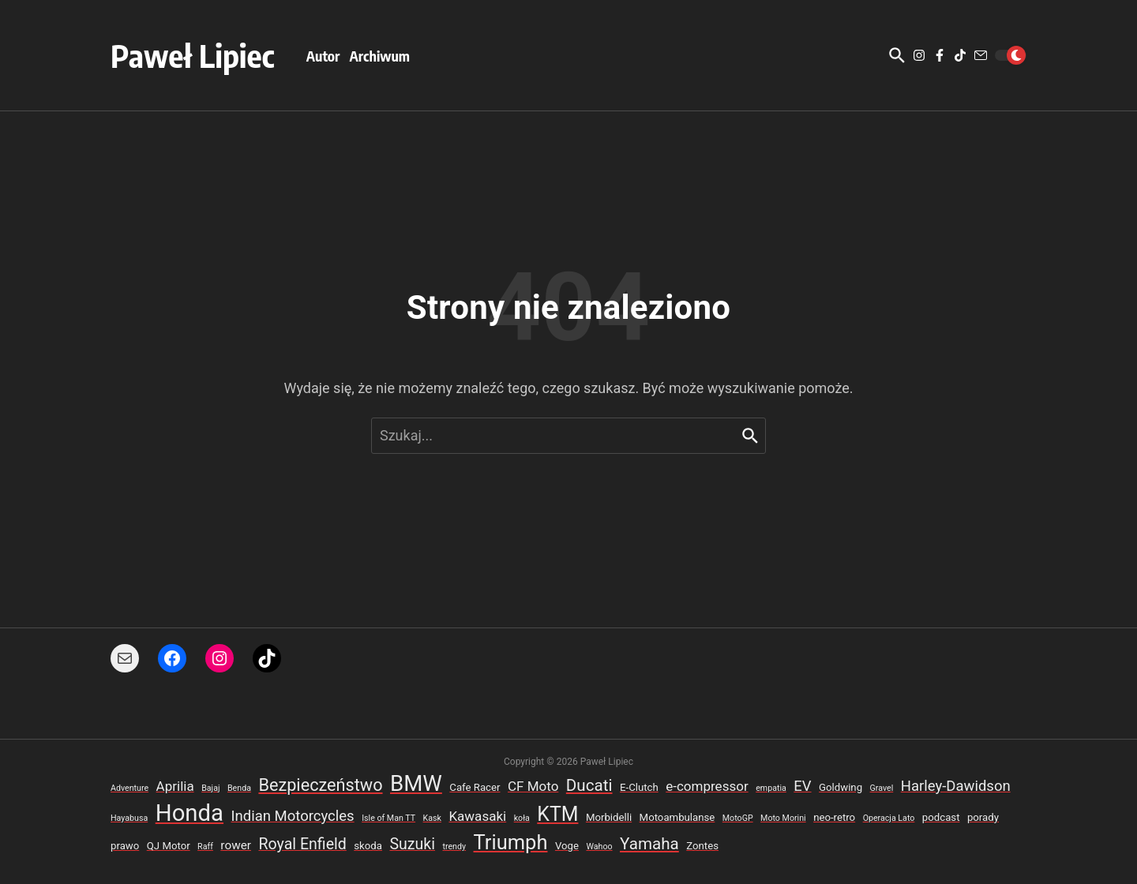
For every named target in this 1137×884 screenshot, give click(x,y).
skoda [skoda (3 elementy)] (368, 846)
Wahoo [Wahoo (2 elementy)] (599, 846)
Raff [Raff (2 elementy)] (205, 846)
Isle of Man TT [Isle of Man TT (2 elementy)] (388, 818)
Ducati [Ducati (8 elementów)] (589, 785)
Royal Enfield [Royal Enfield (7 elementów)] (302, 844)
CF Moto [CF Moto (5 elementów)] (533, 786)
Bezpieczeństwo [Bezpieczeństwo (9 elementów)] (320, 785)
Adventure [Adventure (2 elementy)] (129, 788)
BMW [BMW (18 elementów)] (416, 783)
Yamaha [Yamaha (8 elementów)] (649, 843)
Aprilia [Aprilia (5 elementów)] (175, 786)
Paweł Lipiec (193, 55)
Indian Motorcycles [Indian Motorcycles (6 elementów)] (293, 816)
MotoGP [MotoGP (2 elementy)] (737, 818)
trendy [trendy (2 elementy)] (454, 846)
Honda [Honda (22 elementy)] (189, 813)
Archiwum (380, 56)
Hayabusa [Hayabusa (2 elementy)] (129, 818)
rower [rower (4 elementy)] (235, 845)
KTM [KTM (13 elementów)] (557, 814)
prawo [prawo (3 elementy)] (125, 846)
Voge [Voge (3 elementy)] (567, 846)
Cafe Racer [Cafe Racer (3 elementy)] (474, 787)
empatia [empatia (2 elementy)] (771, 788)
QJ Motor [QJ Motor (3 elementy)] (168, 846)
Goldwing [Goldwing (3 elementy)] (840, 787)
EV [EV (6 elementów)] (802, 786)
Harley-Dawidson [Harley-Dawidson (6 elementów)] (956, 786)
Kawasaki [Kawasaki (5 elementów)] (477, 816)
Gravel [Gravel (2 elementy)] (882, 788)
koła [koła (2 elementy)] (522, 818)
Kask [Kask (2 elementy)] (432, 818)
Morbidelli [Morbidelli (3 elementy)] (609, 817)
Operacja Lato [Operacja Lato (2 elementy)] (889, 818)
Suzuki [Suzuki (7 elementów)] (412, 844)
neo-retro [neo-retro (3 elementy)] (834, 817)
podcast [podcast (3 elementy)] (941, 817)
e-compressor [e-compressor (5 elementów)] (707, 786)
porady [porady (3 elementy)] (983, 817)
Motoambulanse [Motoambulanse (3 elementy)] (677, 817)
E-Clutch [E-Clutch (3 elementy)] (639, 787)
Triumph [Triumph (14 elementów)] (511, 842)
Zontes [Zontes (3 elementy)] (702, 846)
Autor (323, 56)
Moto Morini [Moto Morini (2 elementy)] (783, 818)
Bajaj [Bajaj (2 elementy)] (210, 788)
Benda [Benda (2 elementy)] (239, 788)
